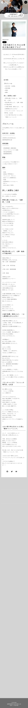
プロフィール (8, 83)
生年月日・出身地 (10, 86)
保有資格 (7, 88)
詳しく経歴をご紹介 (10, 95)
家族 (6, 90)
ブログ (4, 42)
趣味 (6, 92)
